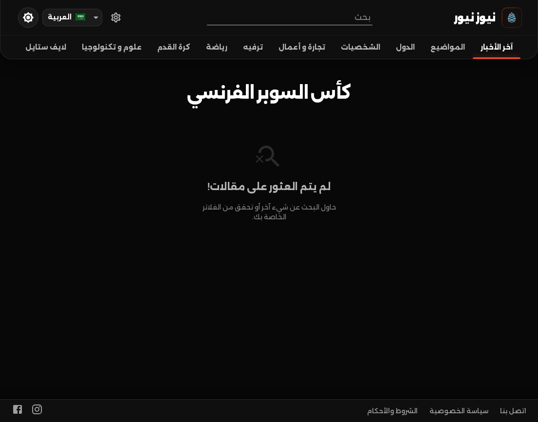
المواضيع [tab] (447, 47)
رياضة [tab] (216, 47)
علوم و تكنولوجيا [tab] (112, 47)
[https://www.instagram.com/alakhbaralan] (37, 411)
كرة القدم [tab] (173, 47)
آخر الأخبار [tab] (497, 47)
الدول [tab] (405, 47)
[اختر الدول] (116, 17)
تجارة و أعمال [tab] (301, 47)
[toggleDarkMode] (28, 17)
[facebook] (17, 411)
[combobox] (289, 17)
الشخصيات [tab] (360, 47)
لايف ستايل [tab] (45, 47)
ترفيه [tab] (253, 47)
